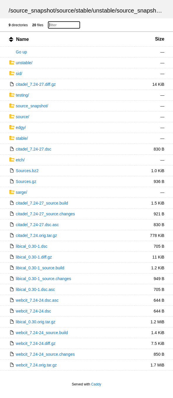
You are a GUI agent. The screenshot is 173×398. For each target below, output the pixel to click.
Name (22, 39)
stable (83, 10)
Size (159, 38)
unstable (104, 10)
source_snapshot (32, 10)
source (65, 10)
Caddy (96, 384)
